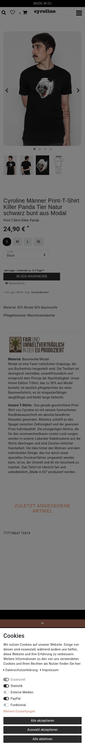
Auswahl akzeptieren (42, 729)
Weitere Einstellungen (19, 711)
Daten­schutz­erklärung (21, 670)
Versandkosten (40, 292)
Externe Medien (22, 692)
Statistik (17, 686)
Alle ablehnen (43, 739)
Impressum (49, 670)
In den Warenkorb (31, 276)
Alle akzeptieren (42, 720)
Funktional (18, 705)
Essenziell (18, 679)
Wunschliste (15, 283)
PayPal (16, 698)
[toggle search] (4, 12)
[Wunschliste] (13, 12)
